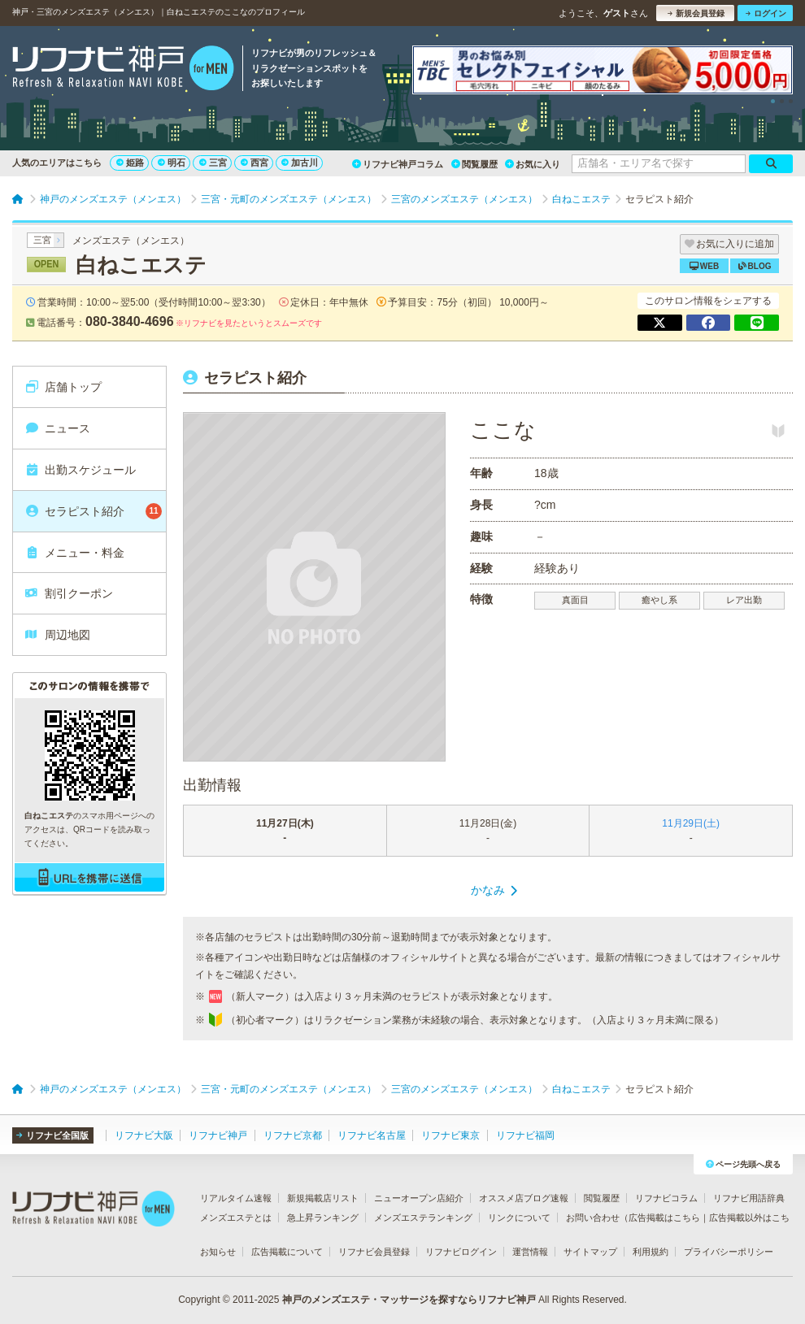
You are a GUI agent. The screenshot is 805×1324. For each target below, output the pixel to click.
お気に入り (532, 164)
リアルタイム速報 (236, 1198)
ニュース (57, 428)
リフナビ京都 (292, 1135)
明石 (171, 162)
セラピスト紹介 (93, 511)
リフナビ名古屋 (371, 1135)
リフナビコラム (666, 1198)
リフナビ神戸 (218, 1135)
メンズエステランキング (423, 1217)
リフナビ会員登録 (374, 1252)
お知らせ (218, 1252)
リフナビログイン (461, 1252)
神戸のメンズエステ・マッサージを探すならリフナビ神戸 (409, 1299)
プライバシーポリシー (728, 1252)
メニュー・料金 (74, 552)
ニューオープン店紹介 (418, 1198)
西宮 (254, 162)
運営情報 (530, 1252)
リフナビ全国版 (52, 1135)
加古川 (299, 162)
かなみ (488, 889)
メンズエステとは (236, 1217)
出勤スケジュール (80, 469)
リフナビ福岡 (525, 1135)
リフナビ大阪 (144, 1135)
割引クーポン (68, 593)
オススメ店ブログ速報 (523, 1198)
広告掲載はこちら (664, 1217)
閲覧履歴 (474, 164)
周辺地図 (57, 634)
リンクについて (519, 1217)
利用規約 (650, 1252)
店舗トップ (63, 386)
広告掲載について (287, 1252)
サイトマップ (590, 1252)
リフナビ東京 (450, 1135)
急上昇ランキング (323, 1217)
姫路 (130, 162)
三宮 (213, 162)
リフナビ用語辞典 (749, 1198)
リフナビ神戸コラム (397, 164)
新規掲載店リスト (323, 1198)
